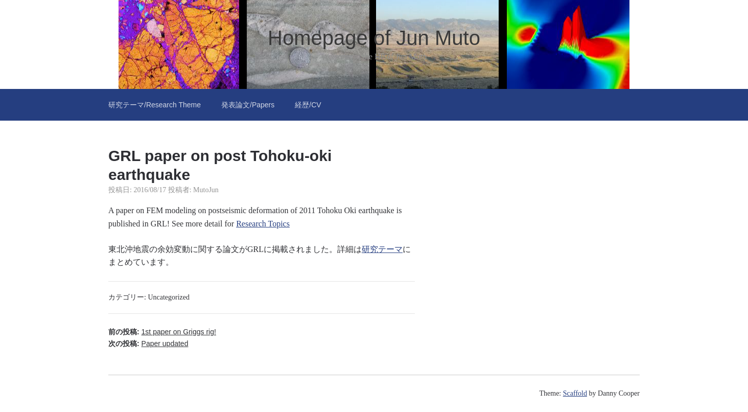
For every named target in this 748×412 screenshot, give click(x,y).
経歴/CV (308, 105)
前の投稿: (162, 332)
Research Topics (263, 223)
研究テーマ (382, 249)
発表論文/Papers (247, 105)
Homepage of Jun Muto (374, 38)
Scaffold (575, 393)
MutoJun (206, 190)
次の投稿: (148, 343)
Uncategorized (169, 297)
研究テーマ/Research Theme (154, 105)
